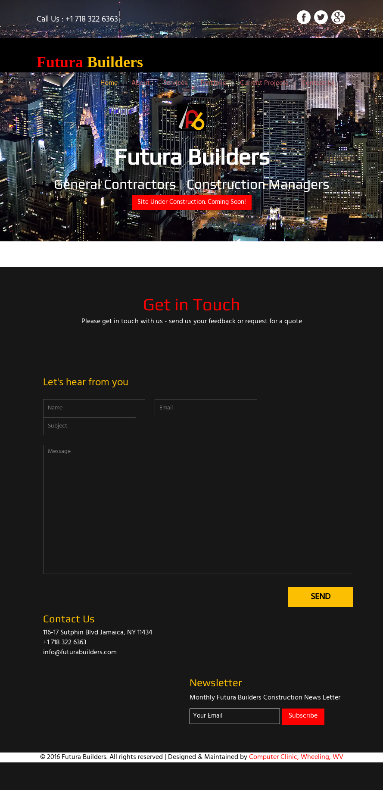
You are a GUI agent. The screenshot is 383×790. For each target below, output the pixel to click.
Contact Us (318, 83)
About (140, 83)
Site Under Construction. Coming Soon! (191, 202)
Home (109, 83)
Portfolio (214, 83)
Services (175, 83)
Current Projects (264, 83)
